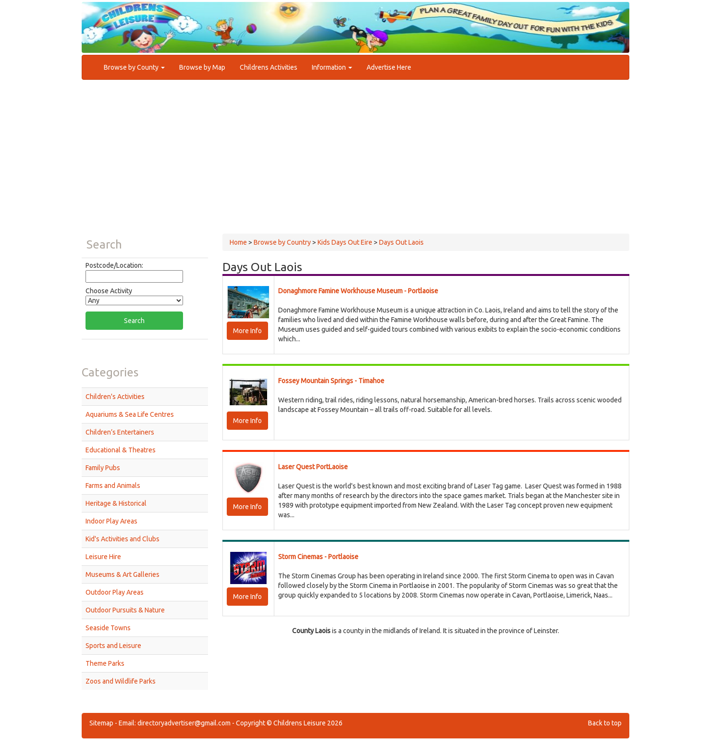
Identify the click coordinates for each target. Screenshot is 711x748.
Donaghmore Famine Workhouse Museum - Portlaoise (358, 291)
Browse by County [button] (134, 67)
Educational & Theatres (121, 450)
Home (238, 242)
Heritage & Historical (116, 503)
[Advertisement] (355, 161)
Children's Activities (115, 396)
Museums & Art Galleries (122, 574)
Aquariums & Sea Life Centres (130, 414)
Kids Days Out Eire (345, 242)
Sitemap (101, 723)
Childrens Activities (268, 67)
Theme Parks (105, 663)
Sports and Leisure (113, 645)
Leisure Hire (103, 557)
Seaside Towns (108, 628)
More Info (247, 331)
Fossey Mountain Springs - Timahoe (331, 381)
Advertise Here (389, 67)
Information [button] (332, 67)
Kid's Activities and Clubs (122, 539)
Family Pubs (103, 468)
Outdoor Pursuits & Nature (125, 610)
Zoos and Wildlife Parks (121, 681)
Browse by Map (202, 67)
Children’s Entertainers (120, 432)
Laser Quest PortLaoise (313, 467)
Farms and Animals (113, 485)
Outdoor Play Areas (115, 592)
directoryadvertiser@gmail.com (184, 723)
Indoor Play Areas (111, 521)
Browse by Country (282, 242)
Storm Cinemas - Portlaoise (318, 557)
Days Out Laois (401, 242)
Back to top (605, 723)
